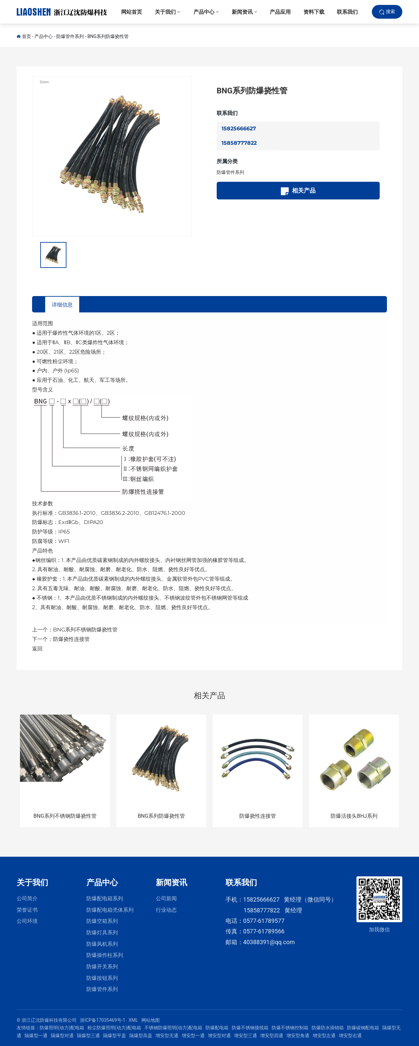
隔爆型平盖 (114, 1035)
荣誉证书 (27, 910)
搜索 (390, 12)
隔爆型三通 (88, 1035)
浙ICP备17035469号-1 (102, 1020)
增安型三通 (245, 1035)
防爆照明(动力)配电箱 (62, 1027)
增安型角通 (297, 1035)
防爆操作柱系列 (104, 955)
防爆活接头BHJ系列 (354, 816)
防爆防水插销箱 (328, 1027)
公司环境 (27, 921)
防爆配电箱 (217, 1027)
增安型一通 (193, 1035)
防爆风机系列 (102, 944)
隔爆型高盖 (140, 1035)
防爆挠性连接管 (71, 639)
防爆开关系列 (102, 966)
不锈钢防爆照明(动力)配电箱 (173, 1027)
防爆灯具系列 (102, 932)
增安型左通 (324, 1035)
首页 (26, 36)
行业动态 (166, 910)
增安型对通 (219, 1035)
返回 (37, 648)
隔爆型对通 (62, 1035)
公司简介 (27, 898)
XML (133, 1020)
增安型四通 (271, 1035)
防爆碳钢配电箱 (363, 1027)
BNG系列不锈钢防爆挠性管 (85, 629)
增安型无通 (166, 1035)
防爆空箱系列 (102, 921)
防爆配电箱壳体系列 (110, 910)
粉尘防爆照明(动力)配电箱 (114, 1027)
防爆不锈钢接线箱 (250, 1027)
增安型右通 (350, 1035)
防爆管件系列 (70, 36)
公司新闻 (166, 898)
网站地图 (150, 1020)
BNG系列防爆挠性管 (108, 36)
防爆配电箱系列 (104, 898)
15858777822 (239, 143)
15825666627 (239, 128)
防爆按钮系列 (102, 978)
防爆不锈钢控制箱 (290, 1027)
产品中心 (43, 36)
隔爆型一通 (36, 1035)
